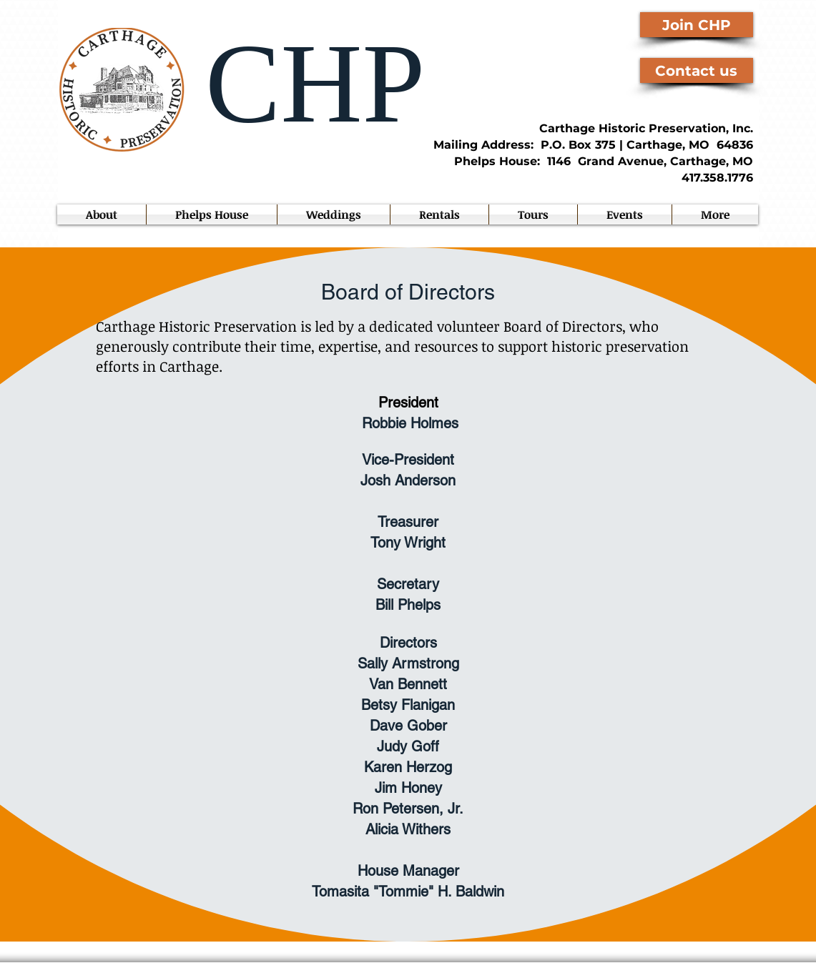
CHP (301, 83)
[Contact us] (696, 70)
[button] (625, 214)
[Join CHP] (696, 24)
